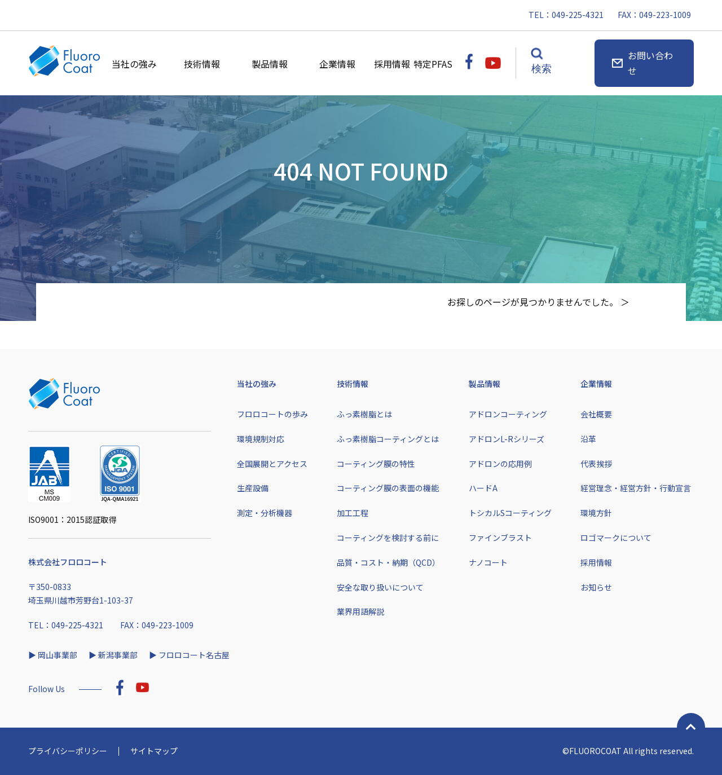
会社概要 (596, 414)
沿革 (588, 438)
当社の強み (134, 64)
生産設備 (252, 488)
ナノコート (488, 562)
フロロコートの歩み (272, 414)
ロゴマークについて (615, 537)
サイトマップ (154, 750)
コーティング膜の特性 (376, 463)
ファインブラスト (500, 537)
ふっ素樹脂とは (364, 414)
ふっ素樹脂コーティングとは (388, 438)
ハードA (483, 488)
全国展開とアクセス (272, 463)
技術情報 (202, 64)
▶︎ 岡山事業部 (52, 654)
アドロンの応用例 (500, 463)
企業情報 (337, 64)
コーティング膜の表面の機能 (388, 488)
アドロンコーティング (508, 414)
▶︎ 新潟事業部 (113, 654)
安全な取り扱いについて (380, 587)
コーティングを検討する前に (388, 537)
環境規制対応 (260, 438)
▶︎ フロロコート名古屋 (189, 654)
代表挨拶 (596, 463)
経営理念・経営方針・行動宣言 (635, 488)
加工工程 (352, 512)
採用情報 (393, 64)
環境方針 (596, 512)
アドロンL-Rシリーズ (506, 438)
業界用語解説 (360, 611)
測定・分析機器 (264, 512)
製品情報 (270, 64)
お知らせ (596, 587)
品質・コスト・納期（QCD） (388, 562)
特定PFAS (433, 64)
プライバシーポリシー (67, 750)
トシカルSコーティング (510, 512)
